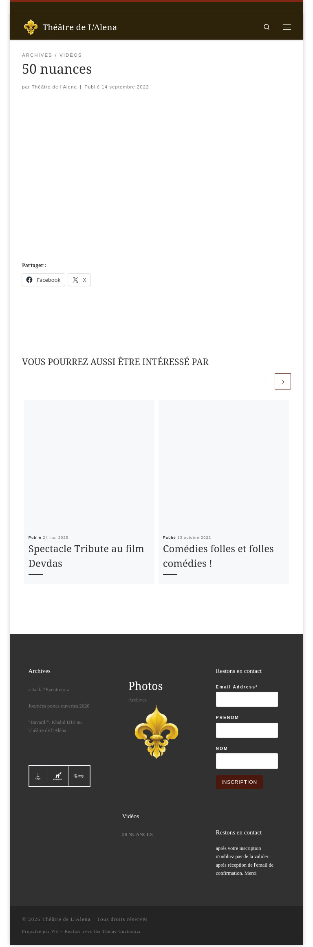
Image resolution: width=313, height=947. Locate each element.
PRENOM (227, 719)
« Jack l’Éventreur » (49, 691)
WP (55, 933)
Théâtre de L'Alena (66, 921)
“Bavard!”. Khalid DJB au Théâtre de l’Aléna (55, 728)
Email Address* (237, 688)
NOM (222, 750)
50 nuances (137, 836)
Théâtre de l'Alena (54, 87)
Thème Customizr (121, 933)
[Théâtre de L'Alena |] (31, 26)
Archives (137, 701)
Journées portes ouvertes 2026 (59, 707)
